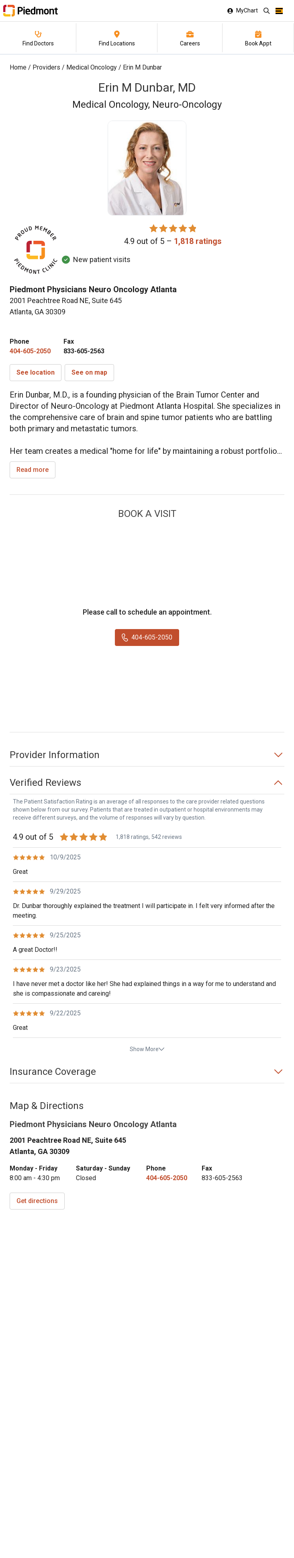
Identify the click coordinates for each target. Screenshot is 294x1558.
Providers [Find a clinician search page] (46, 67)
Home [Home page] (18, 67)
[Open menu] (279, 11)
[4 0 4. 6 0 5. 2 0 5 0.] (30, 351)
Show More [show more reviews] (147, 1049)
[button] (35, 372)
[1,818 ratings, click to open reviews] (198, 241)
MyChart (242, 10)
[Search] (267, 11)
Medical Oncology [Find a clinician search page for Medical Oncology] (91, 67)
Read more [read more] (32, 470)
